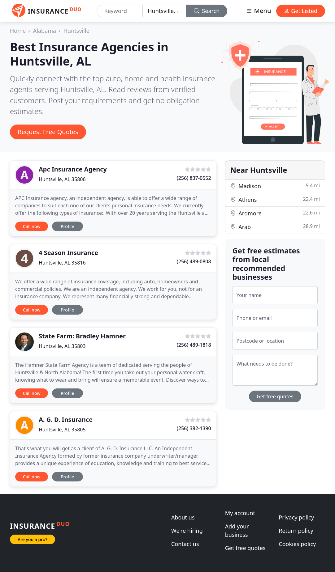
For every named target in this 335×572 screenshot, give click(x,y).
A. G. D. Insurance (66, 419)
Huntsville (76, 30)
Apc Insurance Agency (73, 169)
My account (240, 513)
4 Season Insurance (68, 252)
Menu (258, 10)
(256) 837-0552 (194, 178)
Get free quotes (275, 396)
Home (18, 30)
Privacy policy (296, 517)
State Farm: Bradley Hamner (82, 336)
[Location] (164, 11)
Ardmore (275, 213)
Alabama (44, 30)
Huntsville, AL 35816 (62, 262)
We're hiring (187, 530)
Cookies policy (297, 544)
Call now (31, 226)
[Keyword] (120, 11)
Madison (275, 186)
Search (207, 11)
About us (183, 517)
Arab (275, 227)
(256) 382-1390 (194, 428)
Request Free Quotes (48, 132)
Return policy (296, 530)
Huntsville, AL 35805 (62, 429)
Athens (275, 199)
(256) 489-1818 (194, 344)
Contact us (185, 544)
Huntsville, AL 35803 (62, 346)
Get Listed (300, 11)
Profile (67, 226)
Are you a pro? (32, 539)
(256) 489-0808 (194, 261)
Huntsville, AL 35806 (62, 179)
